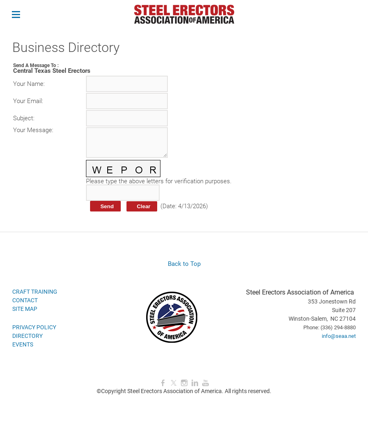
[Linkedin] (195, 383)
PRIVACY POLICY (34, 327)
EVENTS (22, 344)
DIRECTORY (27, 336)
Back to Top (184, 264)
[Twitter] (173, 383)
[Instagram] (184, 383)
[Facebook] (163, 383)
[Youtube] (205, 383)
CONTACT (25, 300)
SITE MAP (24, 309)
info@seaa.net (339, 336)
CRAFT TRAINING (34, 291)
